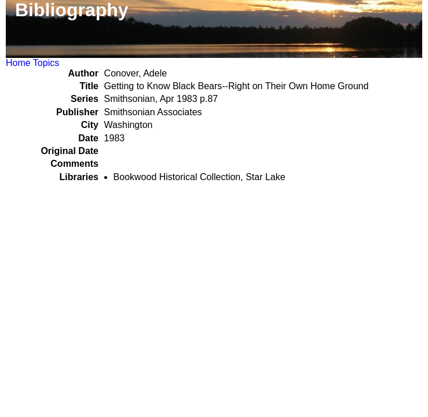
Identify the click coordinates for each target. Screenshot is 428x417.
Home (18, 63)
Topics (46, 63)
